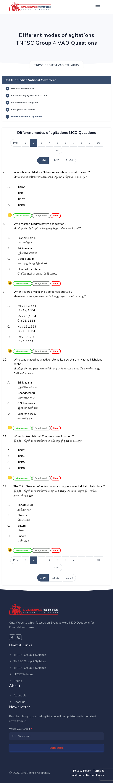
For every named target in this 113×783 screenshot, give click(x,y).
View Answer (22, 215)
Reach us (17, 702)
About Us (17, 695)
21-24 (69, 160)
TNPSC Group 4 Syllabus (27, 668)
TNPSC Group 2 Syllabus (27, 661)
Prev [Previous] (15, 143)
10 (98, 143)
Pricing (15, 681)
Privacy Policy (82, 771)
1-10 (43, 160)
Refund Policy (95, 775)
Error (55, 215)
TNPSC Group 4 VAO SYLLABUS (56, 65)
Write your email (20, 729)
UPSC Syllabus (21, 674)
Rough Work (41, 215)
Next (56, 150)
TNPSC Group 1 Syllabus (27, 655)
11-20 (55, 160)
